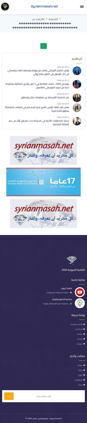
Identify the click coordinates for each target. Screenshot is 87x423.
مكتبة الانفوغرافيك (62, 299)
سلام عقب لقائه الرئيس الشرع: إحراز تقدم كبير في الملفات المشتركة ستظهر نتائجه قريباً (37, 109)
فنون (80, 375)
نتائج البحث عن (38, 19)
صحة (81, 385)
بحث (9, 396)
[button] (81, 7)
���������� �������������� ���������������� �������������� (45, 25)
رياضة (80, 370)
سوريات (79, 344)
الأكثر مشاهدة (76, 324)
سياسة (80, 334)
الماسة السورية (55, 418)
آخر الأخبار (77, 58)
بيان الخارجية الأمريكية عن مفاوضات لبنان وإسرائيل (45, 97)
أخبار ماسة (53, 19)
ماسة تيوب (66, 288)
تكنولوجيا (79, 380)
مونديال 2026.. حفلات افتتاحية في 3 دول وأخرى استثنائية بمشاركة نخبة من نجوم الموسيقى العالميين (37, 86)
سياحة (80, 365)
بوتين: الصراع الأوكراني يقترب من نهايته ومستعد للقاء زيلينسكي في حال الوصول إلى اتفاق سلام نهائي (38, 72)
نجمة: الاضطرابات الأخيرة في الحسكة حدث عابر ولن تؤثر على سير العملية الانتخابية (39, 122)
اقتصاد (80, 339)
